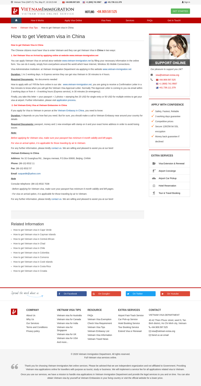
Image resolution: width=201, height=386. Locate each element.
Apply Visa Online (73, 20)
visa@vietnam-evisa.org (167, 75)
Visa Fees (106, 20)
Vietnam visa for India (67, 323)
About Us (30, 315)
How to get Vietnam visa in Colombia (31, 252)
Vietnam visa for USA (67, 338)
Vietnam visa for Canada (69, 319)
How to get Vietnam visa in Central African (33, 239)
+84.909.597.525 (107, 11)
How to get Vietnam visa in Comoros (31, 257)
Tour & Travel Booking (165, 193)
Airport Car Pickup (164, 178)
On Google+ (100, 293)
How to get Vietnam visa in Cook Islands (33, 262)
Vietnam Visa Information (100, 335)
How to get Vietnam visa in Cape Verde (32, 230)
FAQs (149, 20)
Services (130, 20)
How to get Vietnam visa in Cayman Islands (34, 234)
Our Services (32, 323)
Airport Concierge (163, 171)
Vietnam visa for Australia (69, 315)
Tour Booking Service (128, 327)
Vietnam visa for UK (66, 334)
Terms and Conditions (37, 327)
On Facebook (67, 293)
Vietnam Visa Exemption (99, 319)
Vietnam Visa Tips (96, 327)
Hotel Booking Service (129, 323)
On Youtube (169, 293)
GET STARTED (180, 11)
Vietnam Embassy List (98, 331)
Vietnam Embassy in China (71, 110)
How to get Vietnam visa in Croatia (30, 271)
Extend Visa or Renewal (130, 331)
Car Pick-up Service (128, 319)
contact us (57, 148)
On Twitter (134, 293)
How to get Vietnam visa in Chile (29, 248)
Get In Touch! (174, 20)
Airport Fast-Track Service (131, 315)
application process (66, 100)
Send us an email (160, 335)
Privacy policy (33, 331)
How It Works (37, 20)
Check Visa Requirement (100, 323)
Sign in (186, 2)
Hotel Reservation (163, 186)
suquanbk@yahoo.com (29, 173)
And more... (62, 342)
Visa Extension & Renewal (168, 163)
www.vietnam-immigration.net (76, 60)
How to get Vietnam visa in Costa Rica (32, 266)
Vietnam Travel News (98, 339)
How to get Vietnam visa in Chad (29, 243)
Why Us (30, 319)
